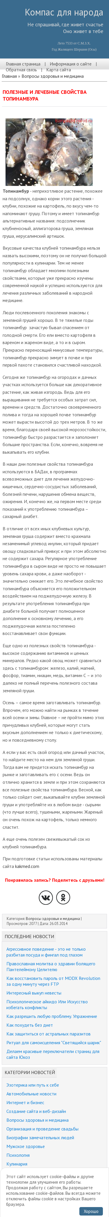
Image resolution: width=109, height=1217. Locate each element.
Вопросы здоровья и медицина (53, 76)
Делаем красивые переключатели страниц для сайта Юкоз (52, 1054)
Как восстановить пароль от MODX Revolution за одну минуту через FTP (53, 981)
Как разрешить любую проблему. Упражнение (51, 1016)
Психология (18, 1155)
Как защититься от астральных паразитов (48, 1034)
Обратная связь (21, 69)
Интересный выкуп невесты (33, 993)
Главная (9, 76)
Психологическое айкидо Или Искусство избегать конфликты (47, 1004)
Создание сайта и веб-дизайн (36, 1111)
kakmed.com (27, 866)
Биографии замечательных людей (40, 1137)
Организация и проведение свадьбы (42, 1129)
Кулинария (16, 1164)
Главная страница (23, 64)
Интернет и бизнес (25, 1102)
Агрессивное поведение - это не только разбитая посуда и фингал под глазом (46, 952)
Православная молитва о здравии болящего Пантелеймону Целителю (50, 966)
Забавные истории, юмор (31, 1181)
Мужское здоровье (25, 1146)
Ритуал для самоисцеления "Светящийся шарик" (53, 1042)
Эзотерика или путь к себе (32, 1085)
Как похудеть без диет (29, 1025)
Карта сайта (58, 69)
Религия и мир (20, 1172)
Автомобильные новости (31, 1094)
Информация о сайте (71, 64)
